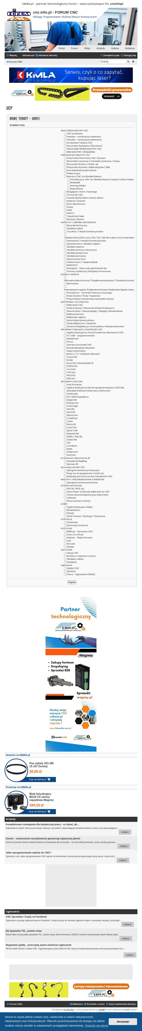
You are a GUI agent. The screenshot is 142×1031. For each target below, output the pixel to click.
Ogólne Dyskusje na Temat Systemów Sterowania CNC (95, 332)
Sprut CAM (72, 430)
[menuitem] (46, 55)
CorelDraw (72, 418)
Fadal (70, 207)
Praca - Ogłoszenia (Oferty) (81, 574)
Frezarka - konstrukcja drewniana (84, 139)
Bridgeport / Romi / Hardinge (82, 191)
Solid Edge (72, 406)
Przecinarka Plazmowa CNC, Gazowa (86, 158)
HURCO (70, 213)
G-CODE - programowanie (80, 335)
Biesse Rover (76, 188)
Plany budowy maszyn (79, 500)
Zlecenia (71, 571)
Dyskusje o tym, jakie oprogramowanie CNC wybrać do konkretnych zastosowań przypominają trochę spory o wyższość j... (67, 857)
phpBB (101, 1009)
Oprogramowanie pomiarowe (82, 482)
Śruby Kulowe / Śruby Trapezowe (83, 295)
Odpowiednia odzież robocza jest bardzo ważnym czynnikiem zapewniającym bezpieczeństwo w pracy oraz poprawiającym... (68, 829)
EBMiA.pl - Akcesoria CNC (80, 531)
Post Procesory (74, 384)
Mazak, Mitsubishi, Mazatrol (81, 347)
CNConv (71, 372)
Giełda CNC (73, 568)
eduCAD (71, 412)
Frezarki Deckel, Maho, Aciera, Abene (85, 197)
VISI (68, 442)
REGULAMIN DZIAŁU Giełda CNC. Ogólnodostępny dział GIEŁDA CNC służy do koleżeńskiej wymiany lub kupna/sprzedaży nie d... (71, 951)
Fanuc (70, 341)
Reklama (130, 48)
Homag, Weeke (78, 185)
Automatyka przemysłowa (80, 320)
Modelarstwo (73, 510)
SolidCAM (72, 439)
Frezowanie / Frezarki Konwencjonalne (86, 240)
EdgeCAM (72, 399)
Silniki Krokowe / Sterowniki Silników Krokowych (90, 308)
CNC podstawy (75, 133)
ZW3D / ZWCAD (74, 436)
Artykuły (100, 48)
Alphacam (72, 415)
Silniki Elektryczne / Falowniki (81, 323)
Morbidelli (75, 182)
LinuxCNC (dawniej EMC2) (80, 363)
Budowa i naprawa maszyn (81, 556)
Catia (70, 421)
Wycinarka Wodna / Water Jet (82, 164)
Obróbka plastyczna (77, 253)
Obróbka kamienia (76, 256)
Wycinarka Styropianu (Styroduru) (84, 145)
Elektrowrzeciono (75, 314)
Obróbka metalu (75, 559)
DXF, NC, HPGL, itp (75, 488)
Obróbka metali (75, 228)
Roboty (70, 513)
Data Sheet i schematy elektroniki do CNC (88, 491)
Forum (74, 48)
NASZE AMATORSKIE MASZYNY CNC (84, 148)
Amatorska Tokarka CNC (80, 142)
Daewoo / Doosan (76, 200)
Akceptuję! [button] (123, 1021)
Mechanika (72, 283)
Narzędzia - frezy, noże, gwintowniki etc (87, 268)
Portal (62, 48)
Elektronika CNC (75, 305)
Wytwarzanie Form (76, 259)
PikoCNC (71, 375)
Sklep (87, 48)
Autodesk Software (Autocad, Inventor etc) (88, 390)
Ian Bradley (69, 1009)
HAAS (69, 210)
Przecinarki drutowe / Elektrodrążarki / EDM (88, 167)
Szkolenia (72, 562)
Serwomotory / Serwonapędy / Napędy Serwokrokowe (94, 311)
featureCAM (73, 433)
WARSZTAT (72, 265)
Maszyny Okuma (75, 219)
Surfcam (71, 455)
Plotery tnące (73, 173)
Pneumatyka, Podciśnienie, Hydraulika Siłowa (90, 298)
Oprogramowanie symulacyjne (83, 470)
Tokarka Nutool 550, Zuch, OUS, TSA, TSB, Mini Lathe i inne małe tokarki (99, 237)
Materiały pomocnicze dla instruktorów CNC (89, 476)
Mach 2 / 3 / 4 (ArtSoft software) (83, 354)
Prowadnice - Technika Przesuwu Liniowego (89, 292)
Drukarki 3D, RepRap (77, 461)
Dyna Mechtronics (76, 204)
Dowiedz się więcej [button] (96, 1025)
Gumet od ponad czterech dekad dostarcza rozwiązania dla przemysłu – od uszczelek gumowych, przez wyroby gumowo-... (68, 843)
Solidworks (72, 393)
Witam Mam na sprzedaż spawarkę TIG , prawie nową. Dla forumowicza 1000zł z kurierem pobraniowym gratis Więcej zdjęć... (69, 935)
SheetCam (72, 451)
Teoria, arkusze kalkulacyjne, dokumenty (87, 494)
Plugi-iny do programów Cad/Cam (85, 473)
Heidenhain (73, 338)
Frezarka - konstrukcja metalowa (84, 136)
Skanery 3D (72, 464)
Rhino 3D (71, 424)
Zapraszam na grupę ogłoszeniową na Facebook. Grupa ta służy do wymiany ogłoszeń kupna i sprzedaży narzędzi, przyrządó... (70, 921)
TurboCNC (72, 357)
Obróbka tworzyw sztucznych (82, 249)
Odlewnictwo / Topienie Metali (82, 262)
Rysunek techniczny (77, 225)
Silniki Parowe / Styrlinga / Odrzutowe (86, 516)
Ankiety (70, 546)
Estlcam (71, 378)
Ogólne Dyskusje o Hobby (80, 507)
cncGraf (71, 369)
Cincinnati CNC (75, 194)
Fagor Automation (76, 350)
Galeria (115, 48)
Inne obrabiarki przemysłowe (81, 170)
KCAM (70, 360)
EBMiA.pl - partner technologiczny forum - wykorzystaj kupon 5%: (65, 4)
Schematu (72, 522)
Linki (69, 540)
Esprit (69, 448)
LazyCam (72, 427)
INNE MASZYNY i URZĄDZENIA (81, 151)
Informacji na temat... (78, 525)
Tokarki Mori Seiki (75, 216)
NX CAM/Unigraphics (78, 396)
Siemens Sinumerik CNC (79, 344)
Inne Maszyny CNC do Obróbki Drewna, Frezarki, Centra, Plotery (102, 179)
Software (71, 497)
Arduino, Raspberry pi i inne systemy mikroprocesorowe (95, 326)
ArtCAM (70, 409)
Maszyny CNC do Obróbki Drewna (84, 176)
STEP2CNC (72, 366)
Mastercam (73, 402)
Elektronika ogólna (76, 317)
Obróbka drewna (75, 246)
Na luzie (71, 543)
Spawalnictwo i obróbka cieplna (83, 243)
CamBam (72, 445)
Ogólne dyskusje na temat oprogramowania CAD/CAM (95, 387)
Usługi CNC (73, 552)
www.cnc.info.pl (75, 534)
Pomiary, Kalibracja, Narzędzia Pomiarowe (89, 271)
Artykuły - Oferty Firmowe (79, 537)
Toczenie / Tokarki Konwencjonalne (85, 231)
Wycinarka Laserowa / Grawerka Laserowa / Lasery (93, 161)
